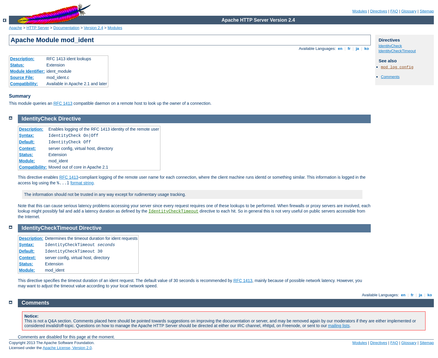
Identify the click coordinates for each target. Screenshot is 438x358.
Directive (69, 119)
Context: (27, 148)
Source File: (22, 77)
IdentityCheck (390, 46)
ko (366, 48)
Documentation (66, 28)
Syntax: (26, 135)
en (340, 48)
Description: (22, 58)
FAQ (394, 11)
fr (349, 48)
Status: (17, 65)
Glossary (408, 11)
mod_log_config (397, 67)
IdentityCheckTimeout (397, 51)
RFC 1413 (62, 103)
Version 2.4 (93, 28)
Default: (27, 142)
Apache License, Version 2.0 (67, 348)
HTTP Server (37, 28)
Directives (378, 11)
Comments (390, 77)
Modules (359, 11)
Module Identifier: (27, 71)
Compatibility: (24, 83)
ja (357, 48)
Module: (27, 161)
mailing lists (339, 325)
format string (82, 182)
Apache (15, 28)
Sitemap (427, 11)
